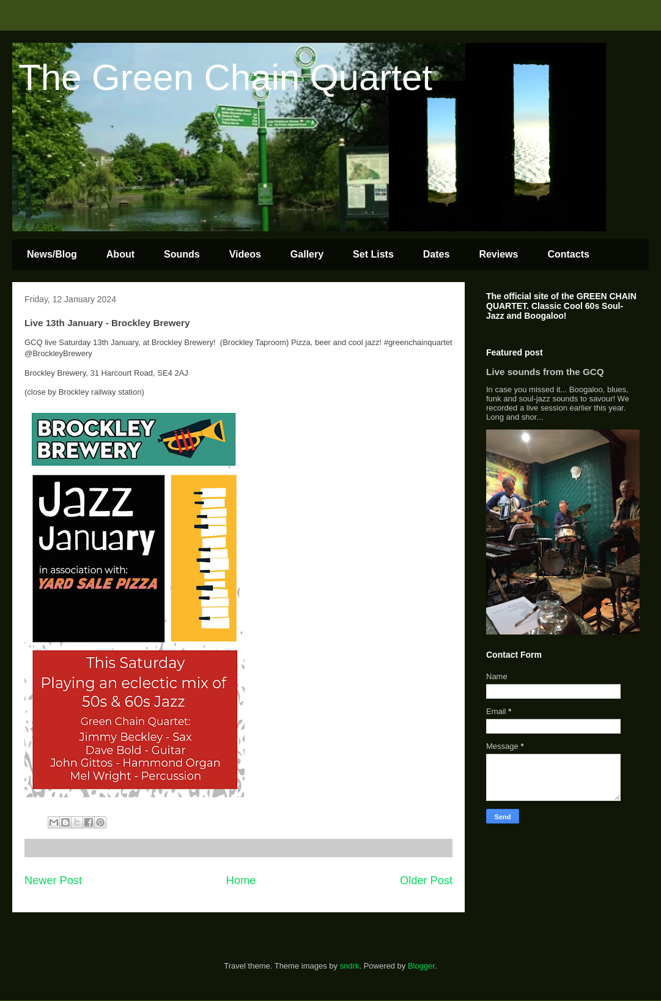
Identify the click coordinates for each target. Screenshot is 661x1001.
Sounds (182, 254)
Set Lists (373, 254)
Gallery (306, 254)
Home (241, 880)
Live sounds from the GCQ (545, 372)
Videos (245, 254)
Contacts (568, 254)
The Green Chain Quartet (225, 77)
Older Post (426, 880)
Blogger (421, 965)
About (120, 254)
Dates (436, 254)
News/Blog (52, 254)
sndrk (350, 965)
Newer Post (53, 880)
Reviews (498, 254)
